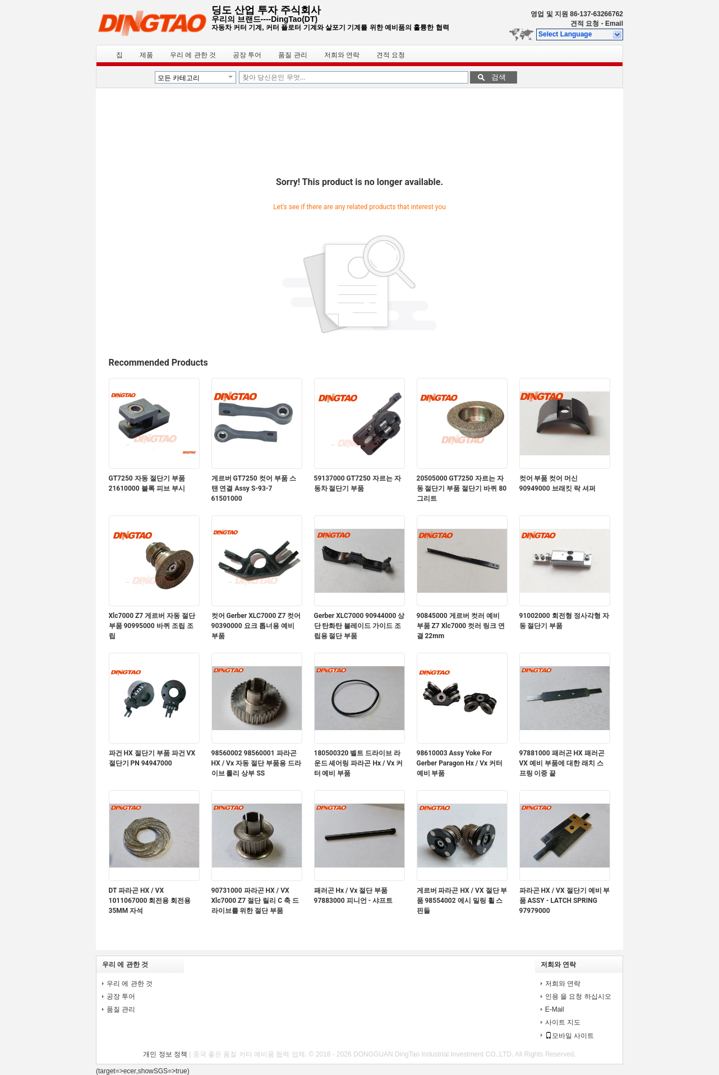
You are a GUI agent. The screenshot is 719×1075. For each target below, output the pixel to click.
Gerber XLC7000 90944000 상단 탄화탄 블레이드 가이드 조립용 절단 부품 (359, 626)
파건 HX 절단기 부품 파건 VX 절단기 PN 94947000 (152, 758)
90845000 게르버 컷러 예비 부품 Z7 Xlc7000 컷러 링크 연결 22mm (461, 626)
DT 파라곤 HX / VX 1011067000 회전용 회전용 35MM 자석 (150, 901)
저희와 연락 (342, 55)
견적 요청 (584, 23)
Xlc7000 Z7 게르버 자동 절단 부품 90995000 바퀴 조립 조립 (152, 626)
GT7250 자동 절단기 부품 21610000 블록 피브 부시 (147, 483)
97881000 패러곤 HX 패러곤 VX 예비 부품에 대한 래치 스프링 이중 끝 (562, 763)
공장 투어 (247, 55)
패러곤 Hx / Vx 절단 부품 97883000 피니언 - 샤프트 (353, 896)
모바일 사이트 (569, 1036)
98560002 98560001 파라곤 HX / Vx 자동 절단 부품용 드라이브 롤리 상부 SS (256, 763)
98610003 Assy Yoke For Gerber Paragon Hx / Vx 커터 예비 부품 (460, 763)
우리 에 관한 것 (193, 55)
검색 (498, 77)
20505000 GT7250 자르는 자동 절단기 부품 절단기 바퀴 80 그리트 (462, 488)
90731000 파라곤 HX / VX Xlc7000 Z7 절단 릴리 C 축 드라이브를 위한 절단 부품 (255, 901)
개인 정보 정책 (165, 1054)
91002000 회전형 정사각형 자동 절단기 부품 (564, 621)
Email (614, 23)
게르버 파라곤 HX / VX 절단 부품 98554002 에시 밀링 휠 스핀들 (462, 901)
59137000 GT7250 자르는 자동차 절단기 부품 (357, 483)
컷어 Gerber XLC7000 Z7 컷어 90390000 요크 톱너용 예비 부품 (256, 626)
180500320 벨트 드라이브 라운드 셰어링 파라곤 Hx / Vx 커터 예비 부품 (358, 763)
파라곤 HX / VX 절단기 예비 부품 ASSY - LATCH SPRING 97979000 (564, 901)
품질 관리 (292, 55)
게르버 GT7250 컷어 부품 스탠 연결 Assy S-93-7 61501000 (253, 488)
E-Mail (554, 1009)
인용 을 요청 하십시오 (578, 996)
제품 (146, 55)
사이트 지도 (562, 1022)
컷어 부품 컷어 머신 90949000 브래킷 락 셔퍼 (557, 483)
